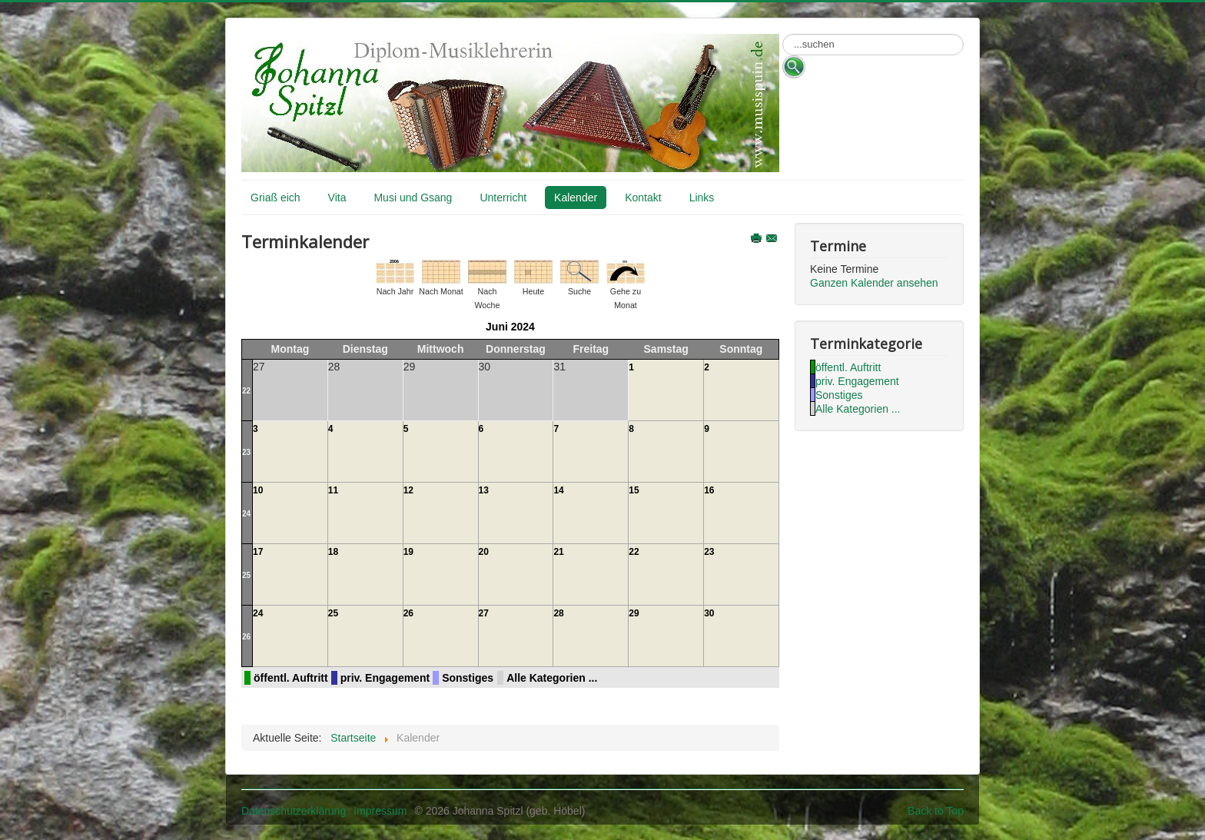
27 (484, 613)
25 (246, 575)
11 (333, 490)
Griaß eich (275, 197)
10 (258, 490)
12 (408, 490)
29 (634, 613)
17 (258, 551)
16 (709, 490)
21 (558, 551)
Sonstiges (467, 678)
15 (634, 490)
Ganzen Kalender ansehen (874, 283)
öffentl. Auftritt (291, 678)
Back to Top (936, 811)
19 (408, 551)
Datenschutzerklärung (293, 811)
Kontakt (643, 197)
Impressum (380, 811)
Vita (337, 197)
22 (246, 391)
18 (333, 551)
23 (246, 452)
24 (246, 514)
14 (558, 490)
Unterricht (503, 197)
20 (484, 551)
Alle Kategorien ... (551, 678)
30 (709, 613)
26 (246, 636)
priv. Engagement (385, 678)
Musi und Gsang (412, 197)
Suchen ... (782, 34)
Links (702, 197)
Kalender (575, 197)
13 (484, 490)
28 (558, 613)
